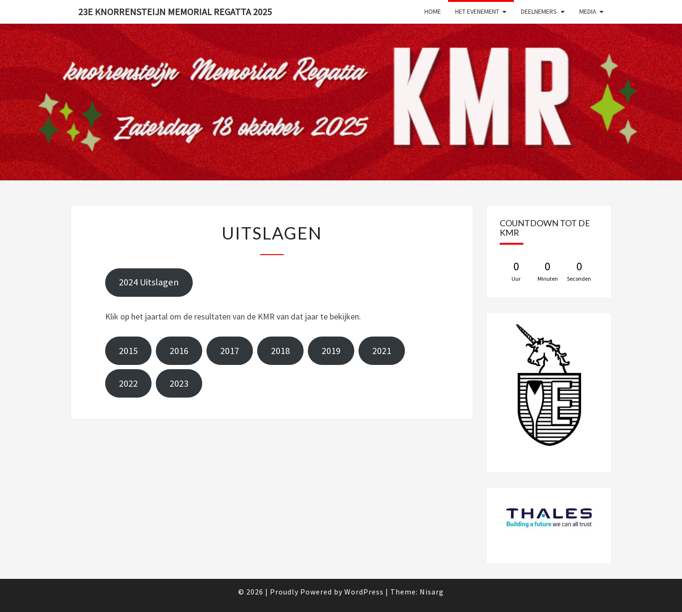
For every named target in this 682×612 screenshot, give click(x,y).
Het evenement (477, 11)
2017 (229, 351)
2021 (381, 351)
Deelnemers (539, 11)
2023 (179, 383)
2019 (331, 351)
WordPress (364, 591)
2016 (179, 351)
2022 (128, 383)
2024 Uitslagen (149, 282)
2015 (128, 351)
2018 (280, 351)
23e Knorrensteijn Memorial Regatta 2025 (175, 12)
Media (587, 11)
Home (432, 11)
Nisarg (432, 591)
